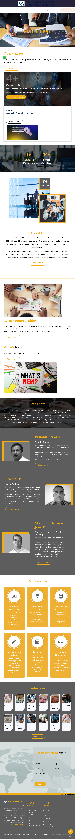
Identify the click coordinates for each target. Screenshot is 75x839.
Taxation (37, 652)
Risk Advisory (61, 607)
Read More (37, 263)
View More (12, 68)
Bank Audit (37, 607)
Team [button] (21, 10)
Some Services (16, 97)
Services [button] (30, 10)
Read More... (19, 817)
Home (3, 10)
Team (47, 806)
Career (47, 811)
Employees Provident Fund (34, 817)
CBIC (31, 807)
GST (30, 810)
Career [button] (40, 10)
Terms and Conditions (49, 818)
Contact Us (67, 10)
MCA (31, 813)
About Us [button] (11, 10)
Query (49, 10)
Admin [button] (55, 10)
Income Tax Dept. (33, 804)
